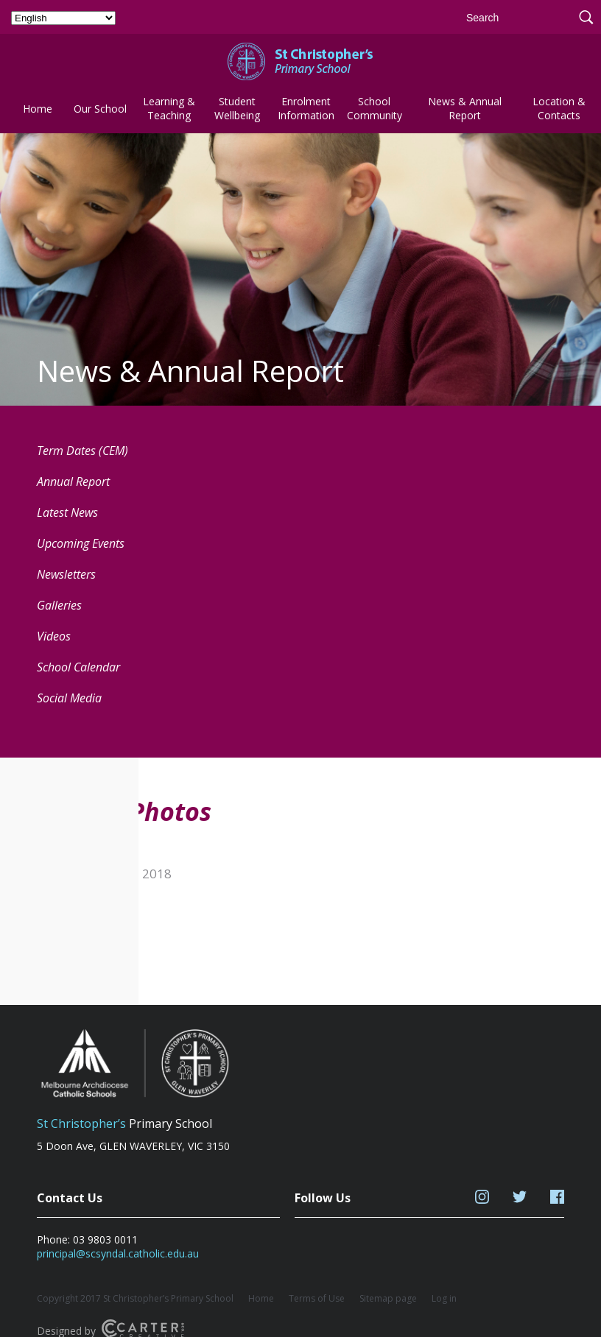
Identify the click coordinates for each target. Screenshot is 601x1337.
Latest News (67, 512)
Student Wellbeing (237, 108)
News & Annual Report (465, 108)
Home (37, 109)
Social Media (69, 698)
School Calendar (78, 667)
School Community (374, 108)
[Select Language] (63, 18)
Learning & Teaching (169, 108)
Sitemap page (388, 1298)
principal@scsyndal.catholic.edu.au (118, 1253)
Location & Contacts (559, 108)
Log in (444, 1298)
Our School (100, 109)
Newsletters (66, 574)
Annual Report (73, 481)
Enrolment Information (306, 108)
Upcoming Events (80, 543)
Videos (54, 636)
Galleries (59, 605)
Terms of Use (317, 1298)
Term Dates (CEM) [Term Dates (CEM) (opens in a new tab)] (82, 450)
